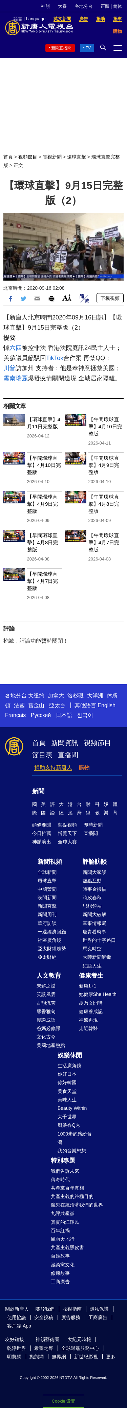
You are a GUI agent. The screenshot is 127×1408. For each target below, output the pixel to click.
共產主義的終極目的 (72, 1196)
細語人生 (92, 966)
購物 (84, 767)
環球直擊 (76, 157)
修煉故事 (60, 1273)
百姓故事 (60, 1256)
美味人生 (67, 1099)
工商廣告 (60, 1281)
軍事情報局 (94, 923)
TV (88, 48)
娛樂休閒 (70, 1055)
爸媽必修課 (48, 1028)
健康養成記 (91, 1011)
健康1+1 (88, 985)
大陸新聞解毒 (97, 957)
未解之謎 (46, 985)
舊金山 (36, 705)
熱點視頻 (67, 825)
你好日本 (67, 1074)
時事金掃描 (94, 889)
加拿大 (56, 695)
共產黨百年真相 (67, 1188)
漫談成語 (46, 1020)
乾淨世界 (16, 1348)
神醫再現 (88, 1020)
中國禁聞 (47, 889)
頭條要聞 (41, 825)
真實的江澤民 (65, 1222)
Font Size (67, 297)
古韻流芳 (46, 1003)
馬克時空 (92, 948)
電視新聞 (52, 157)
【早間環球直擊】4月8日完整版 (42, 542)
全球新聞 (47, 872)
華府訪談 (47, 923)
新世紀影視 (86, 1356)
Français (15, 715)
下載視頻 (110, 298)
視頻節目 (27, 157)
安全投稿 (43, 1317)
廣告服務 (70, 1317)
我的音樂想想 (72, 1150)
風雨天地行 (63, 1239)
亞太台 (57, 705)
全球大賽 (67, 841)
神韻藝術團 (47, 1339)
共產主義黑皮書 (67, 1247)
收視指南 (72, 1309)
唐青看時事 (94, 931)
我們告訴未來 (65, 1171)
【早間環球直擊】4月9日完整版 (42, 504)
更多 (110, 1356)
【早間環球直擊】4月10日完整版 (44, 465)
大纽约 (36, 695)
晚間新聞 (47, 897)
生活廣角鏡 (69, 1065)
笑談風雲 (46, 994)
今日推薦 (41, 833)
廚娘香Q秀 (69, 1125)
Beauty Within (72, 1108)
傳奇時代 (60, 1179)
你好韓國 (67, 1082)
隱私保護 (99, 1309)
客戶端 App (19, 1326)
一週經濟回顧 (52, 931)
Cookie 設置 (63, 1399)
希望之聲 (43, 1348)
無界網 (59, 1356)
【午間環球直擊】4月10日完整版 (105, 426)
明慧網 (14, 1356)
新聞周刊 (47, 914)
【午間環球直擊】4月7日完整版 (104, 542)
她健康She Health (98, 994)
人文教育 (49, 975)
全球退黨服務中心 (80, 1348)
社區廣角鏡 (49, 940)
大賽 (62, 6)
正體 (105, 6)
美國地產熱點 (51, 1045)
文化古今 (46, 1037)
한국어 (85, 715)
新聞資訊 (64, 742)
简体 (117, 6)
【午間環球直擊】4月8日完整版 (104, 504)
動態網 (36, 1356)
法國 (19, 705)
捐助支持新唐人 (53, 767)
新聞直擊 (47, 906)
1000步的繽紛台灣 (75, 1138)
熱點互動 (92, 880)
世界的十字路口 (99, 940)
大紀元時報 (79, 1339)
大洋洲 (95, 695)
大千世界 (67, 1116)
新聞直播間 (61, 48)
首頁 (8, 157)
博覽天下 (67, 833)
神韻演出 (41, 841)
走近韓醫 (88, 1028)
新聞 (38, 791)
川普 (9, 368)
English (106, 705)
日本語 (64, 715)
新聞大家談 (94, 872)
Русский (41, 715)
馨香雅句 (46, 1011)
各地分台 (83, 6)
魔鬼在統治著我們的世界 (77, 1205)
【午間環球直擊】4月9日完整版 (104, 465)
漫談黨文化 (63, 1264)
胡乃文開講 (91, 1003)
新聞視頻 (50, 861)
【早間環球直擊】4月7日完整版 (42, 581)
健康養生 (91, 975)
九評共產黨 (63, 1213)
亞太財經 (47, 957)
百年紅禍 (60, 1230)
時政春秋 (92, 897)
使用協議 (16, 1317)
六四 (15, 347)
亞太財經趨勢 (52, 948)
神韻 (45, 6)
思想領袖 (92, 906)
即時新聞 (93, 825)
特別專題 (63, 1160)
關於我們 (45, 1309)
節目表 (42, 755)
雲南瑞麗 (15, 378)
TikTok (54, 358)
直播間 (68, 755)
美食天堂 (67, 1091)
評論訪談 (95, 861)
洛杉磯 (75, 695)
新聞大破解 (94, 914)
